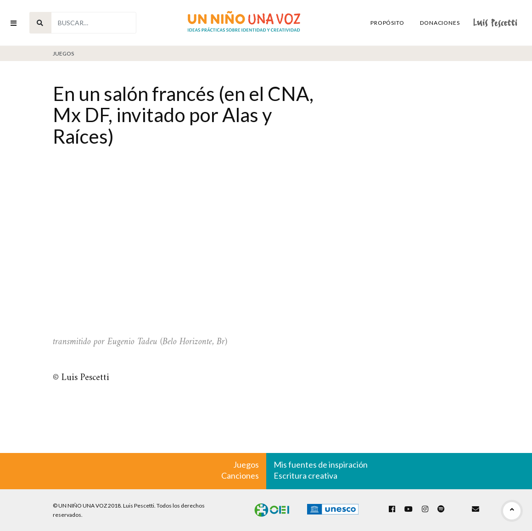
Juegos (63, 53)
